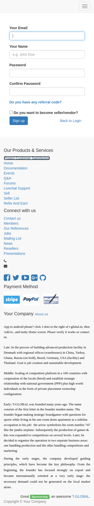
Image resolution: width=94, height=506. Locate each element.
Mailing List (12, 238)
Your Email (19, 28)
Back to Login (70, 121)
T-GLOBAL (80, 496)
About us (41, 314)
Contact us (12, 218)
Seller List (11, 198)
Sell (7, 193)
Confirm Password (25, 84)
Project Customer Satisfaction (27, 158)
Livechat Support (17, 188)
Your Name (19, 46)
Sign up (19, 121)
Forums (10, 183)
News (8, 243)
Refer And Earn (16, 203)
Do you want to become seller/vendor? (45, 113)
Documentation (15, 168)
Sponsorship (40, 496)
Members (11, 223)
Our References (16, 228)
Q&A (7, 178)
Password (18, 65)
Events (9, 173)
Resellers (11, 248)
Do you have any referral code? (36, 102)
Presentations (14, 253)
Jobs (7, 233)
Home (8, 163)
